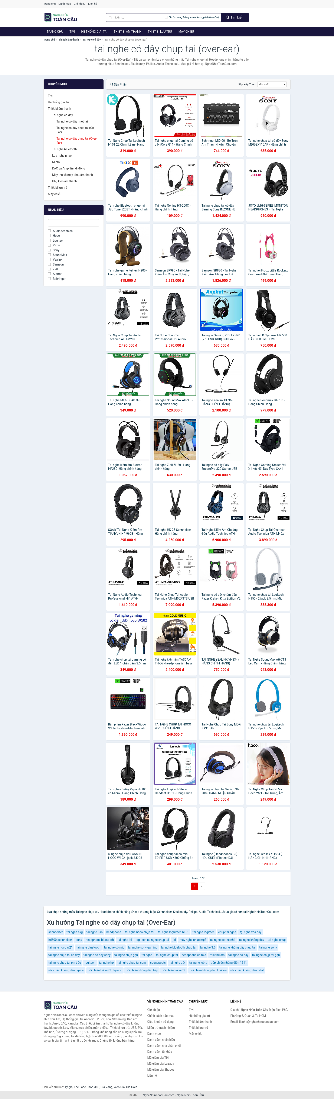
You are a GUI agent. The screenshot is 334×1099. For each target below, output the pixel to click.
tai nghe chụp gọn (126, 955)
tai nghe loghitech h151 (173, 932)
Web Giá (119, 1087)
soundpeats (158, 962)
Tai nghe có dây (92, 39)
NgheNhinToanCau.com (158, 1095)
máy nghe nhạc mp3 (193, 939)
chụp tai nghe (227, 932)
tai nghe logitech (204, 932)
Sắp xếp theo (246, 84)
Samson (56, 264)
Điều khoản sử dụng (160, 1021)
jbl (174, 939)
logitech (90, 962)
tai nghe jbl (125, 939)
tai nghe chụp (277, 939)
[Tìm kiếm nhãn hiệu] (135, 17)
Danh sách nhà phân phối (164, 1045)
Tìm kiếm (235, 17)
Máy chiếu (186, 31)
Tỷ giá (69, 1087)
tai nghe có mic (114, 947)
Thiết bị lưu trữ (160, 31)
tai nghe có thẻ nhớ (222, 939)
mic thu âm (217, 955)
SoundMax (57, 255)
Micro (56, 162)
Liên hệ (92, 3)
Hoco (54, 235)
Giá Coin (131, 1087)
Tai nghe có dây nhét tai (72, 121)
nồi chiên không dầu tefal (246, 970)
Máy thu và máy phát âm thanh (72, 175)
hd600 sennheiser (60, 939)
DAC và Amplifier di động (68, 168)
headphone (113, 932)
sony (79, 939)
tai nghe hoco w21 (60, 947)
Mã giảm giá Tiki (158, 1057)
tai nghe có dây (238, 955)
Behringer (57, 278)
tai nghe (147, 955)
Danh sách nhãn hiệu (161, 1039)
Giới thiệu (79, 3)
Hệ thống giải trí (94, 31)
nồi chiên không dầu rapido (66, 970)
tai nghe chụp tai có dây (64, 955)
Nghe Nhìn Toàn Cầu (190, 1095)
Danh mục (65, 3)
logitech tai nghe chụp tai (152, 939)
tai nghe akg (75, 932)
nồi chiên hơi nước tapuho (105, 970)
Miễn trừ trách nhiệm (161, 1027)
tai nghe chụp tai (167, 955)
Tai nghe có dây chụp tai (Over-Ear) (76, 140)
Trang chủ (49, 3)
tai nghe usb (94, 932)
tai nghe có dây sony (97, 955)
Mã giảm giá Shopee (160, 1069)
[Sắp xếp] (272, 84)
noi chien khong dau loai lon (208, 970)
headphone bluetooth (100, 939)
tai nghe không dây (251, 939)
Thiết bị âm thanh (127, 31)
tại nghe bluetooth (88, 947)
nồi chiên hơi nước (174, 970)
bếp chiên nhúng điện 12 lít (228, 962)
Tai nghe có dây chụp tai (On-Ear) (75, 130)
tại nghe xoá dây (250, 932)
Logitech (56, 240)
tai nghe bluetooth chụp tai (178, 947)
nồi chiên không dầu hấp (142, 970)
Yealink (55, 259)
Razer (54, 245)
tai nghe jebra (198, 962)
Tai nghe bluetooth (64, 149)
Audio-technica (60, 231)
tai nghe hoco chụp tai (139, 932)
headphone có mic (194, 955)
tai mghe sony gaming (142, 947)
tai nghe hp (106, 962)
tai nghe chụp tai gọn (266, 955)
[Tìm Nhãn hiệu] (73, 222)
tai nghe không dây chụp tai (237, 947)
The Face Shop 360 (86, 1087)
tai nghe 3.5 (208, 947)
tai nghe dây (178, 962)
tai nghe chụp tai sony (131, 962)
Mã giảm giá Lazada (160, 1063)
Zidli (53, 269)
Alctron (55, 274)
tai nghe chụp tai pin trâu (64, 962)
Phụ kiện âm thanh (64, 181)
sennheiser (55, 932)
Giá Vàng (106, 1087)
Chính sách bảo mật (160, 1015)
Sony (53, 250)
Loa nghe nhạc (62, 155)
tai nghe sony (268, 947)
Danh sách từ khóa (159, 1051)
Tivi (72, 31)
